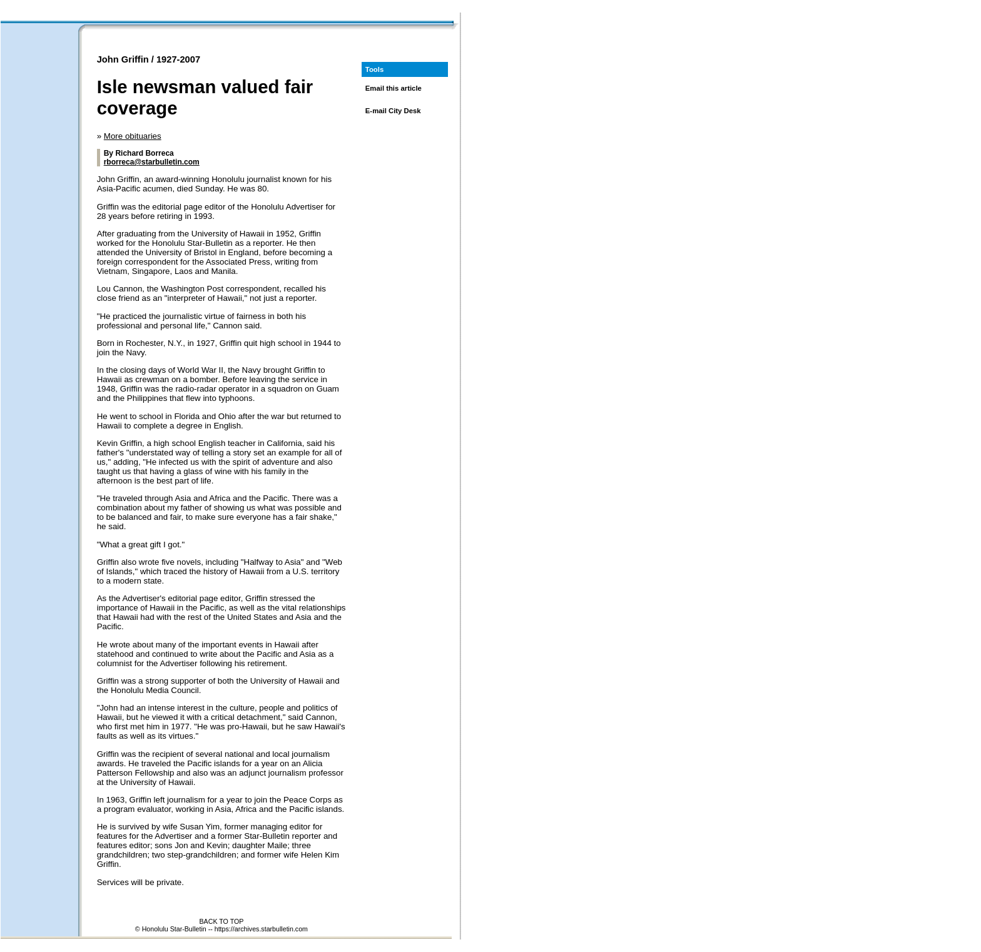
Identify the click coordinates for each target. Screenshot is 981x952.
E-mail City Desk (393, 110)
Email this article (393, 88)
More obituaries (132, 136)
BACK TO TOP (221, 921)
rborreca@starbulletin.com (152, 162)
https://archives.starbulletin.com (261, 929)
